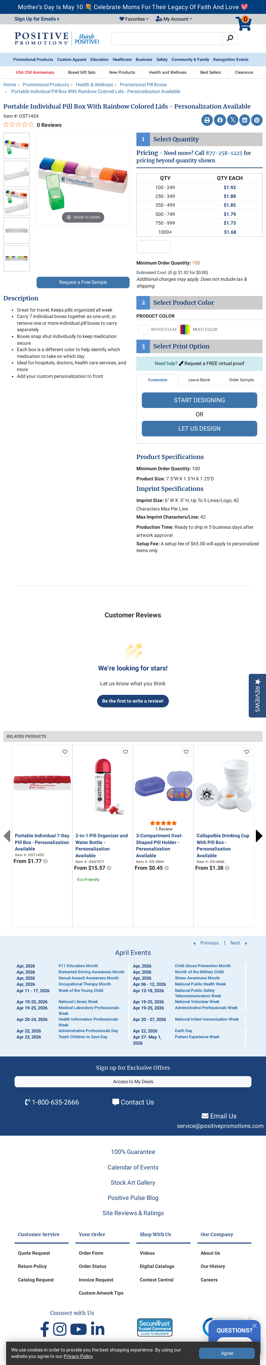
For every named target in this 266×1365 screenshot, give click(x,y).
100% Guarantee (133, 1151)
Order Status (92, 1266)
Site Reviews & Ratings (133, 1212)
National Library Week (78, 1001)
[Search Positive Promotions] (167, 38)
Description (20, 298)
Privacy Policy (78, 1356)
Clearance (244, 72)
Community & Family (190, 59)
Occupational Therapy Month (85, 984)
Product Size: (150, 478)
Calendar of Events (133, 1167)
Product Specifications (170, 457)
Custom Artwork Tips (101, 1293)
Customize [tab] (157, 380)
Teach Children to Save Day (83, 1036)
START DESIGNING (199, 400)
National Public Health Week (200, 984)
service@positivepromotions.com (220, 1126)
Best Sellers (210, 72)
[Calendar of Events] (133, 997)
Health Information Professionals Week (88, 1022)
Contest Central (157, 1279)
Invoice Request (96, 1279)
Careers (209, 1279)
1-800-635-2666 (55, 1102)
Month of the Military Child (199, 972)
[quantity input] (153, 246)
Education (99, 59)
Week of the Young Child (81, 990)
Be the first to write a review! (132, 701)
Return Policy (32, 1266)
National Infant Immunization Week (207, 1019)
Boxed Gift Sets (81, 72)
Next (259, 836)
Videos (147, 1253)
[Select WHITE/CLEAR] (157, 329)
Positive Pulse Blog (133, 1197)
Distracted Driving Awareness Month (92, 972)
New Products (122, 72)
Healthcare (122, 59)
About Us (210, 1253)
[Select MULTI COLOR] (199, 329)
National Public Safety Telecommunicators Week (198, 993)
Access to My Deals (133, 1081)
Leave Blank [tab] (199, 380)
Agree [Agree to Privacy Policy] (227, 1353)
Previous (6, 836)
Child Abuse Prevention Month (203, 965)
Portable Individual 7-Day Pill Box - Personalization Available (42, 842)
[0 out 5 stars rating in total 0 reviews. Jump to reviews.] (32, 125)
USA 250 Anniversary (35, 72)
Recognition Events (230, 59)
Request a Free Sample (83, 282)
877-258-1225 (224, 153)
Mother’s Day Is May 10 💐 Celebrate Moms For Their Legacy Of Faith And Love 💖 (133, 6)
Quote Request (34, 1253)
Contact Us (137, 1102)
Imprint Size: (150, 500)
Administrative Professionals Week (206, 1007)
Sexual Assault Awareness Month (89, 978)
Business (144, 59)
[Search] (230, 38)
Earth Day (183, 1030)
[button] (134, 19)
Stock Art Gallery (133, 1182)
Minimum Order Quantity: (168, 263)
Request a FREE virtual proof (211, 363)
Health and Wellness (167, 72)
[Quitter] (254, 1324)
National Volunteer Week (197, 1001)
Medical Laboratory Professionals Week (89, 1010)
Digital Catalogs (157, 1266)
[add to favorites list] (65, 752)
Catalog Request (36, 1279)
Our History (213, 1266)
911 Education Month (78, 965)
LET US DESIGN (199, 428)
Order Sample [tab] (241, 380)
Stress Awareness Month (197, 978)
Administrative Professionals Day (88, 1030)
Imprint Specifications (169, 488)
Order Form (91, 1253)
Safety (162, 59)
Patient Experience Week (197, 1036)
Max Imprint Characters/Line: (167, 517)
